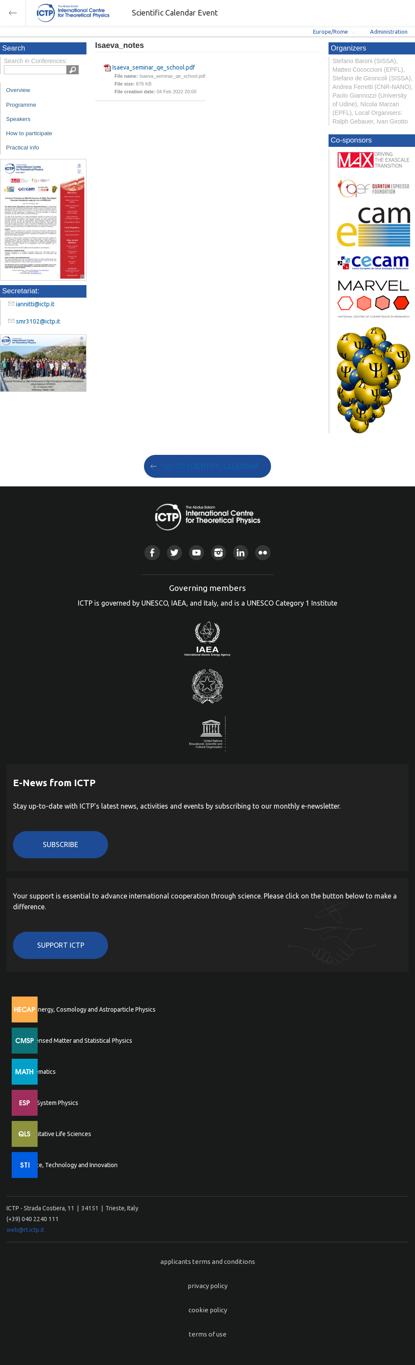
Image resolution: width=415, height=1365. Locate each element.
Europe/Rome (330, 32)
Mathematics (38, 1071)
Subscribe (60, 844)
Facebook (152, 552)
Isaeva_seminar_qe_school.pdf (153, 67)
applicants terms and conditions (207, 1261)
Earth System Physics (49, 1102)
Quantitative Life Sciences (56, 1133)
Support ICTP (60, 945)
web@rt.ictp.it (25, 1229)
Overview (18, 90)
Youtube (196, 552)
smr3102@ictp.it (38, 321)
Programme (21, 105)
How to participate (29, 133)
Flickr (262, 552)
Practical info (22, 147)
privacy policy (207, 1285)
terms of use (208, 1334)
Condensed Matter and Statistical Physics (76, 1040)
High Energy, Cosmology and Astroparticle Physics (88, 1009)
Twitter (174, 552)
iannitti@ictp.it (35, 304)
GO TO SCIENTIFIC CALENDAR (210, 466)
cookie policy (207, 1310)
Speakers (18, 119)
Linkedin (240, 552)
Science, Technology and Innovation (69, 1165)
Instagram (218, 552)
